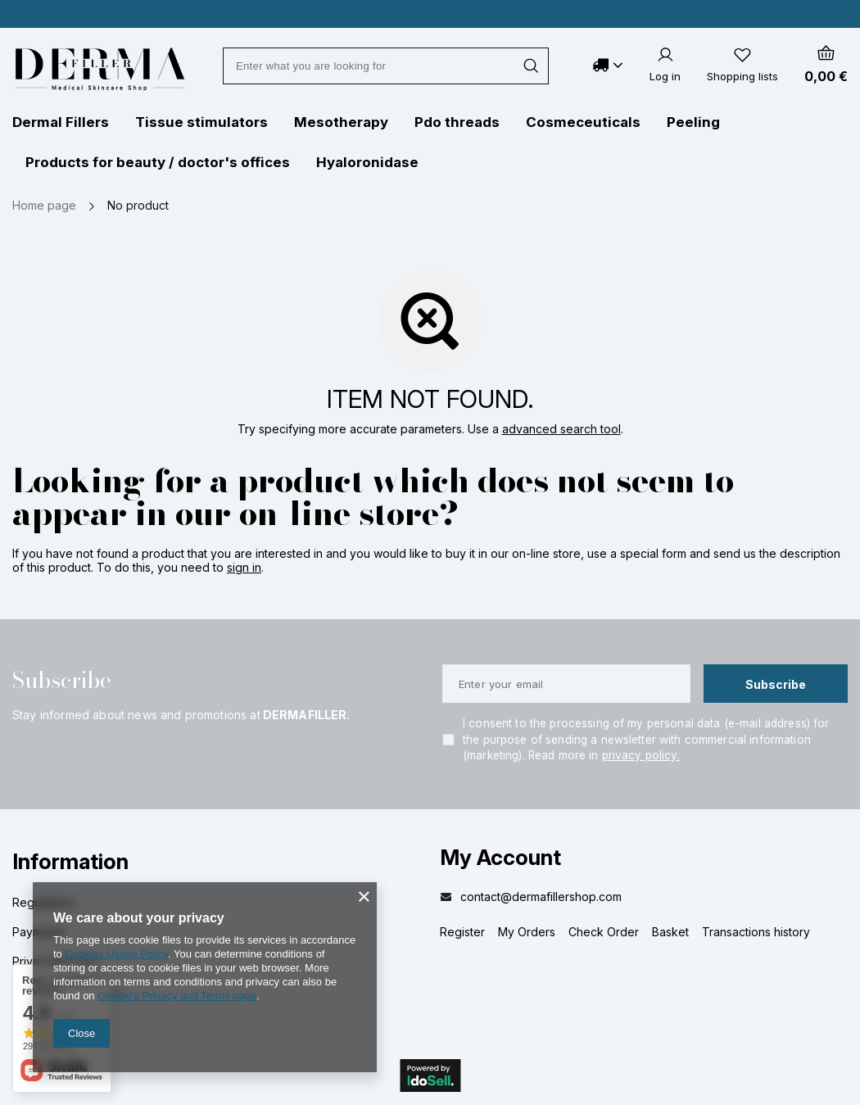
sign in (244, 567)
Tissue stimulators (201, 122)
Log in (665, 76)
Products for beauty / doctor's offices (157, 162)
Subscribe (61, 680)
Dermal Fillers (60, 122)
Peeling (693, 122)
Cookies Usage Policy (116, 954)
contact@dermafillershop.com (541, 896)
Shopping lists (742, 76)
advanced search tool (561, 429)
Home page (44, 205)
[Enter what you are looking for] (386, 66)
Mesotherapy (341, 122)
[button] (206, 872)
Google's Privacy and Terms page (176, 996)
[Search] (530, 66)
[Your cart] (826, 65)
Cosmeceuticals (583, 122)
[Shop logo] (100, 69)
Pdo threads (457, 122)
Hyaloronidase (367, 162)
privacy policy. (641, 755)
